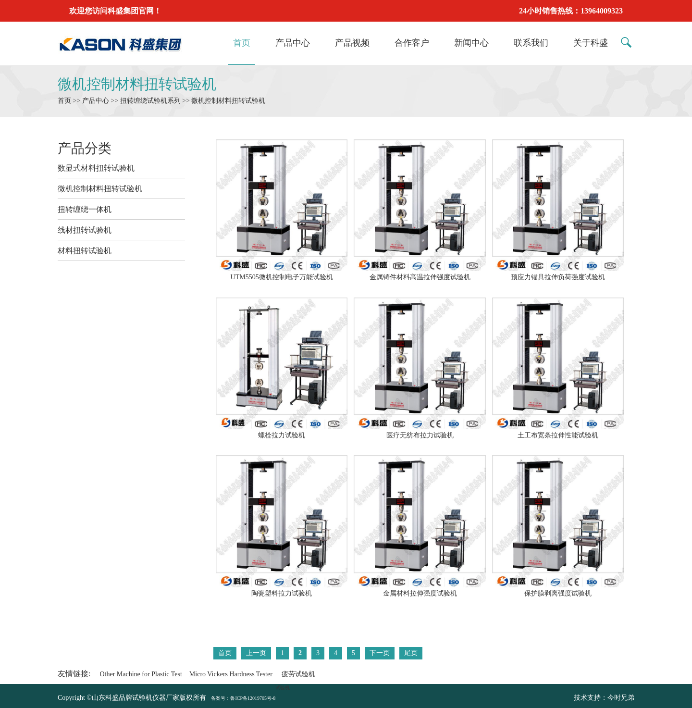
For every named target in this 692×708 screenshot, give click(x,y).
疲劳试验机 (298, 674)
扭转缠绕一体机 (84, 209)
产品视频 (352, 43)
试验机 (282, 687)
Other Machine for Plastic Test (140, 674)
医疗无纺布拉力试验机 (419, 431)
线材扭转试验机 (84, 230)
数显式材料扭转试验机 (96, 168)
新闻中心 (471, 43)
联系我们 (531, 43)
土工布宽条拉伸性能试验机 (558, 431)
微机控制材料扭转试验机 (137, 84)
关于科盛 (590, 43)
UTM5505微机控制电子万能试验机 (281, 273)
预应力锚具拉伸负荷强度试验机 (558, 273)
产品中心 (292, 43)
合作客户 (412, 43)
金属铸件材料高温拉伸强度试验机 (419, 273)
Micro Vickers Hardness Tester (230, 674)
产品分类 (84, 148)
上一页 (256, 653)
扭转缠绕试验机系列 (150, 100)
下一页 (380, 653)
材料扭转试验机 (84, 251)
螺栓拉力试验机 (281, 431)
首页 (241, 43)
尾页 (411, 653)
